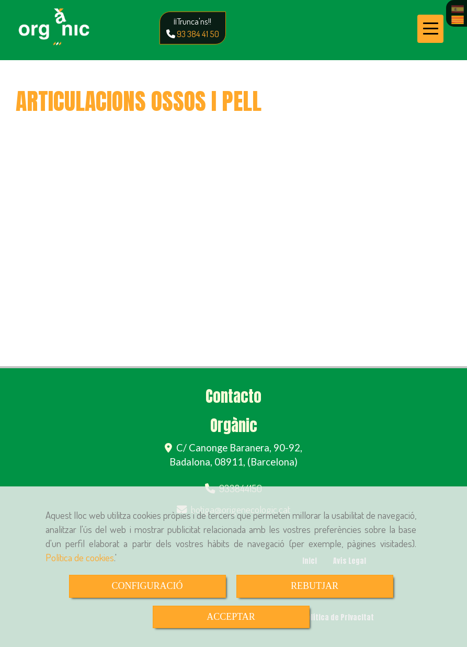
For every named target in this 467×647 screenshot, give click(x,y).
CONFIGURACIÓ (147, 586)
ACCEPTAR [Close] (231, 616)
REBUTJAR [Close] (314, 586)
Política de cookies (79, 557)
